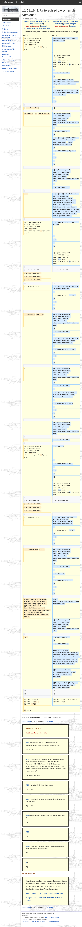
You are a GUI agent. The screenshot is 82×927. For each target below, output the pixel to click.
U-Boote (5, 29)
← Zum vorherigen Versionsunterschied (37, 28)
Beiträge (44, 26)
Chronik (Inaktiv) (7, 40)
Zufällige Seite (9, 71)
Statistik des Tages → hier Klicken (37, 733)
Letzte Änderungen (10, 68)
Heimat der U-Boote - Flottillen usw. (9, 45)
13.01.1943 (48, 721)
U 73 (27, 815)
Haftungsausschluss (53, 921)
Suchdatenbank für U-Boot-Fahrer (9, 36)
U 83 (27, 832)
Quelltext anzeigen (36, 24)
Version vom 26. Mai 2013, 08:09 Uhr (36, 21)
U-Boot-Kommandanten (10, 32)
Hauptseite (7, 23)
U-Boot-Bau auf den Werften (8, 50)
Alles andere (6, 65)
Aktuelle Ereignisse (8, 26)
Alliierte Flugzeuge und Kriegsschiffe (9, 61)
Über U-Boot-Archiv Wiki (38, 921)
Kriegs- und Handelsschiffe (7, 56)
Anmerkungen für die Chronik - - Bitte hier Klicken (44, 893)
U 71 (27, 799)
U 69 (27, 785)
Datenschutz (25, 921)
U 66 (27, 759)
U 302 (28, 846)
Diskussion (36, 26)
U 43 (27, 743)
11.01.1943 (26, 721)
